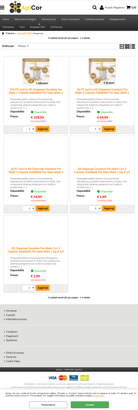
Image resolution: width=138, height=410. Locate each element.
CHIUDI (135, 393)
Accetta (90, 404)
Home (6, 19)
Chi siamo (11, 313)
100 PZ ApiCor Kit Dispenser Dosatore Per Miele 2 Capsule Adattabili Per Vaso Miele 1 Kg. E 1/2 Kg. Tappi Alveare (36, 95)
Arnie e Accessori (70, 19)
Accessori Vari (37, 28)
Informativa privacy (16, 321)
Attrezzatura (49, 19)
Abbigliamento (117, 19)
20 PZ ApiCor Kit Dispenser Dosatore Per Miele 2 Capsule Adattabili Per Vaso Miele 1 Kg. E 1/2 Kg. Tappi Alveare (36, 174)
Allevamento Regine (25, 19)
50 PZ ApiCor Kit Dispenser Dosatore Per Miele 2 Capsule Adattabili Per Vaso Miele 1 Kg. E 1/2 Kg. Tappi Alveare (102, 95)
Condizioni (11, 334)
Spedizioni (11, 342)
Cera (22, 28)
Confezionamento (94, 19)
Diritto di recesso (15, 355)
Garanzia (11, 359)
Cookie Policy (98, 396)
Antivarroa (56, 28)
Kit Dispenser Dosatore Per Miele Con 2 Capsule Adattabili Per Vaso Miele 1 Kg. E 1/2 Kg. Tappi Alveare (102, 174)
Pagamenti (12, 338)
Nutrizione (8, 28)
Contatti (10, 317)
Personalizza (48, 404)
